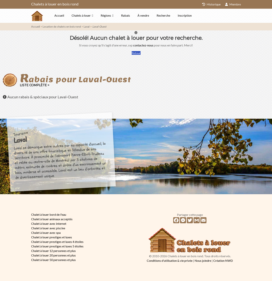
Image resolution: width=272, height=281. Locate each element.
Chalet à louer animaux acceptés (52, 219)
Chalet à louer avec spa (46, 232)
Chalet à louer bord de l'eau (48, 214)
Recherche (163, 15)
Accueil (59, 15)
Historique (211, 4)
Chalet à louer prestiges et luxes (51, 237)
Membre (233, 4)
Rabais (125, 15)
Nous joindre (203, 260)
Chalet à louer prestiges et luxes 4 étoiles (57, 241)
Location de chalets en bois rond (62, 26)
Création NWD (223, 260)
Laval (87, 26)
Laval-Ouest (99, 26)
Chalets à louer (81, 15)
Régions (106, 15)
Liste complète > (34, 85)
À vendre (143, 15)
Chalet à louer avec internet (48, 223)
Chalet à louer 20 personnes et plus (53, 255)
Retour (136, 53)
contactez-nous (143, 45)
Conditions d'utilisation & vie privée (169, 260)
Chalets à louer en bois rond (55, 4)
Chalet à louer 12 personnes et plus (53, 251)
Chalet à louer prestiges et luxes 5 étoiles (57, 246)
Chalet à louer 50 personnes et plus (53, 260)
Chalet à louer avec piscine (48, 228)
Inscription (185, 15)
